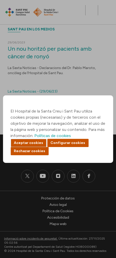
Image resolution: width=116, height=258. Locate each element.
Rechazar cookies (29, 151)
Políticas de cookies (52, 135)
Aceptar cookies (28, 143)
